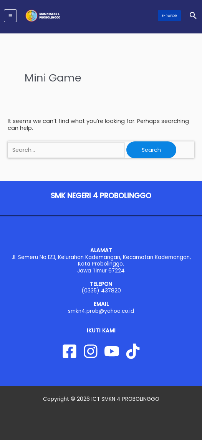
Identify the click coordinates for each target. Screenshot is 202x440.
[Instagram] (90, 351)
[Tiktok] (133, 351)
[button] (169, 15)
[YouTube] (111, 351)
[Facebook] (69, 351)
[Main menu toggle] (10, 15)
